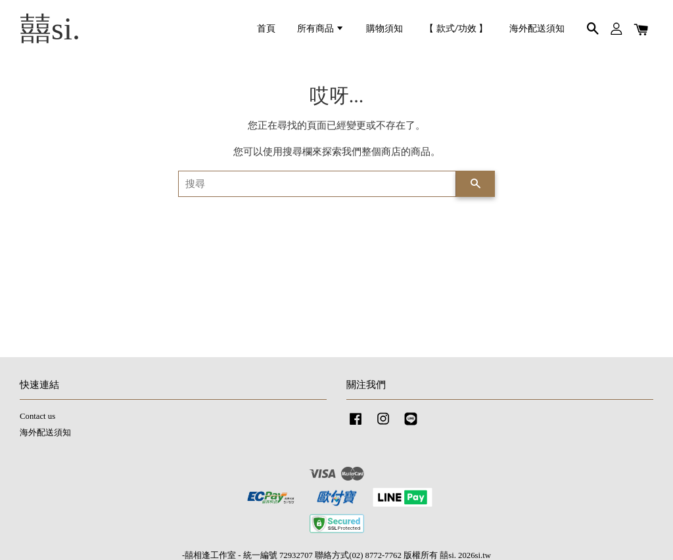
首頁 (266, 28)
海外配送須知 (537, 28)
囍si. (50, 28)
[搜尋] (317, 184)
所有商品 (320, 28)
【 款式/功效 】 (456, 28)
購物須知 (384, 28)
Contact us (37, 416)
